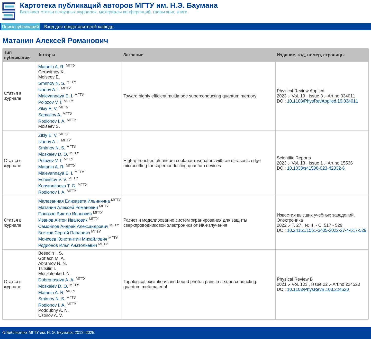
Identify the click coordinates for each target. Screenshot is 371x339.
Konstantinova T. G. (57, 185)
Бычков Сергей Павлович (64, 232)
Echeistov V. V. (52, 179)
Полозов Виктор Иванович (65, 213)
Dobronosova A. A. (56, 280)
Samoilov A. (49, 115)
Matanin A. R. (51, 66)
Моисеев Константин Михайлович (72, 239)
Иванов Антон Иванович (63, 220)
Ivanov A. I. (49, 89)
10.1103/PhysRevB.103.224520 (318, 289)
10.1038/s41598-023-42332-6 (316, 168)
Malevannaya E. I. (55, 96)
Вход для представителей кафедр (78, 26)
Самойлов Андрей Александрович (73, 226)
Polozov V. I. (50, 102)
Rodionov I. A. (51, 121)
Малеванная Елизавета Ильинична (74, 201)
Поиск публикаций (20, 26)
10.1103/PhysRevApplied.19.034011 (322, 101)
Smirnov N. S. (51, 83)
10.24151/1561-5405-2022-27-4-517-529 (326, 230)
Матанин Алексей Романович (68, 207)
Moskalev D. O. (53, 154)
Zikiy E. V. (47, 108)
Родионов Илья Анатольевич (67, 245)
